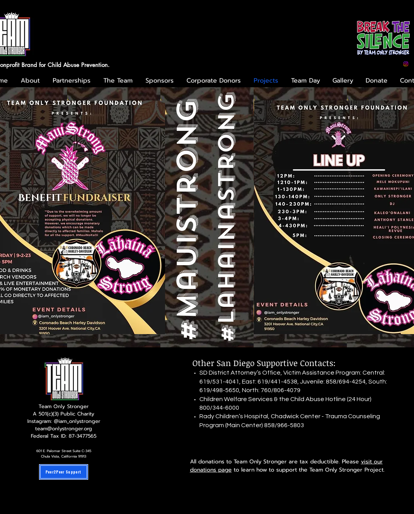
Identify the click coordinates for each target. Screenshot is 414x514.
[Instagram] (406, 64)
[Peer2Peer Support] (63, 472)
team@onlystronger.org (63, 428)
